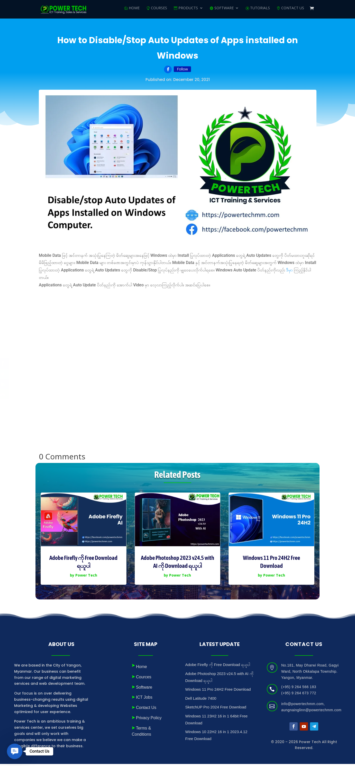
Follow (182, 71)
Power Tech (86, 577)
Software (144, 689)
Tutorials (260, 10)
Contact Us (292, 10)
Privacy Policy (149, 720)
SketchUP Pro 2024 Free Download (215, 709)
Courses (159, 10)
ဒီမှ (289, 272)
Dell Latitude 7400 (200, 700)
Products (188, 10)
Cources (143, 679)
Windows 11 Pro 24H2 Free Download (218, 691)
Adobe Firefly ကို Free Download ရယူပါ (217, 666)
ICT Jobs (144, 699)
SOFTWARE (224, 10)
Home (134, 10)
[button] (14, 751)
